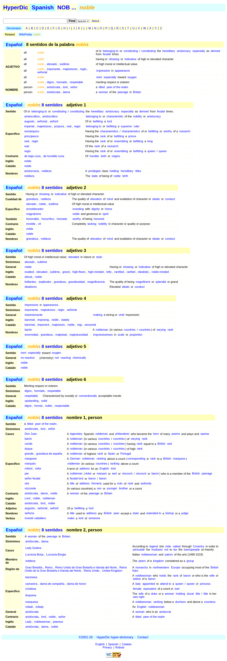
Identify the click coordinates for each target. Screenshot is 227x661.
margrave (31, 458)
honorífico (47, 218)
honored (99, 218)
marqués (30, 463)
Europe (175, 567)
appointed (149, 583)
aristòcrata (31, 503)
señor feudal (32, 478)
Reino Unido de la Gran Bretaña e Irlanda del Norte (76, 569)
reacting (66, 357)
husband (156, 549)
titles (138, 171)
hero (156, 433)
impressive (103, 70)
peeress (58, 621)
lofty (109, 271)
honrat (38, 405)
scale (121, 334)
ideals (156, 199)
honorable (32, 218)
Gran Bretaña (33, 567)
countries (129, 329)
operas (204, 433)
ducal (190, 593)
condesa (30, 588)
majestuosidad (79, 334)
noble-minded (160, 271)
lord (65, 87)
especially (199, 50)
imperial (29, 126)
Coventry (198, 546)
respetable (76, 82)
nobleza (46, 171)
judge (184, 513)
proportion (135, 334)
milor (38, 468)
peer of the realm (117, 87)
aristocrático (50, 116)
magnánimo (33, 213)
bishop (169, 513)
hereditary (168, 50)
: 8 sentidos (45, 104)
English (104, 468)
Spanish (43, 7)
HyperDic (15, 7)
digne (28, 405)
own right (138, 596)
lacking (91, 223)
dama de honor (76, 583)
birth (103, 156)
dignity (96, 208)
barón (28, 329)
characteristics (109, 131)
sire (27, 483)
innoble (30, 223)
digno (50, 82)
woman (103, 92)
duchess (180, 601)
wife (211, 575)
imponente (53, 69)
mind (110, 199)
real (69, 126)
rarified (131, 271)
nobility (137, 116)
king (150, 141)
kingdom (158, 560)
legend (154, 546)
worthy (168, 131)
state (95, 175)
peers (142, 560)
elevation (96, 199)
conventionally (88, 395)
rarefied (119, 271)
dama (66, 92)
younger (112, 488)
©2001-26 (86, 637)
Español (14, 44)
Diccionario (14, 28)
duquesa (30, 595)
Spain (111, 453)
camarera (31, 583)
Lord (27, 498)
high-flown (78, 271)
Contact (142, 637)
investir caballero (35, 518)
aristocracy (184, 50)
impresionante (34, 314)
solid (44, 400)
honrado (62, 82)
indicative (130, 59)
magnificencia (96, 281)
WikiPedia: (29, 34)
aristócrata (53, 87)
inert (99, 77)
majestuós (58, 324)
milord (28, 468)
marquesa (31, 601)
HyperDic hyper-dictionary (115, 637)
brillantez (30, 281)
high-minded (96, 271)
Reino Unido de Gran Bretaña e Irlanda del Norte (86, 567)
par (27, 473)
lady (137, 583)
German (75, 458)
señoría (29, 513)
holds (162, 575)
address (85, 468)
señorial (42, 72)
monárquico (31, 131)
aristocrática (32, 116)
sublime (64, 64)
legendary (76, 433)
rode (168, 546)
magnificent (143, 281)
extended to (153, 513)
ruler (136, 126)
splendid (160, 281)
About (95, 21)
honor (108, 208)
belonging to (110, 50)
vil (39, 223)
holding (114, 171)
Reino (48, 567)
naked (177, 546)
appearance (122, 70)
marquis (102, 473)
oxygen (132, 77)
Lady (28, 621)
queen (151, 151)
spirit (106, 213)
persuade (139, 549)
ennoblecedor (34, 208)
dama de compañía (52, 583)
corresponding (136, 458)
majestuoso (70, 69)
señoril (54, 121)
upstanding (31, 400)
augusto (29, 121)
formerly (97, 483)
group (190, 560)
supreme (126, 126)
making (98, 314)
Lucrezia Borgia (56, 554)
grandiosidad (76, 281)
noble (27, 161)
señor (73, 87)
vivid (121, 314)
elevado (52, 64)
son (99, 488)
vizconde (30, 488)
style (99, 257)
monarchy (141, 567)
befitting (98, 121)
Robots (119, 647)
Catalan (127, 644)
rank (103, 136)
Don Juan (31, 433)
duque (29, 448)
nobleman (102, 329)
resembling (121, 141)
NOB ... (66, 7)
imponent (43, 324)
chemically (79, 357)
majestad (61, 334)
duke (88, 473)
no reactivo (28, 357)
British (161, 443)
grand (66, 271)
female (137, 588)
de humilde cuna (53, 156)
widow (137, 578)
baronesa (31, 577)
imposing (43, 319)
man (120, 483)
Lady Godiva (33, 547)
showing (114, 59)
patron (169, 554)
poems (175, 433)
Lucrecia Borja (34, 554)
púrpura (59, 126)
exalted (29, 271)
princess (205, 583)
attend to (165, 583)
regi (79, 324)
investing (78, 208)
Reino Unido (91, 570)
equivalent (149, 588)
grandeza (32, 199)
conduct (170, 199)
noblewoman (149, 554)
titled (102, 87)
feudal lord (76, 478)
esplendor (45, 281)
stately (65, 319)
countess (209, 601)
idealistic (143, 271)
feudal (107, 54)
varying (161, 329)
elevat (28, 276)
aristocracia (31, 171)
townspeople (192, 549)
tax (175, 549)
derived (215, 50)
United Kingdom (112, 570)
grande (29, 453)
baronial (30, 319)
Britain (137, 92)
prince (132, 136)
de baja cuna (32, 156)
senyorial (90, 324)
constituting (131, 50)
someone (94, 518)
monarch (184, 131)
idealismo (31, 286)
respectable (62, 405)
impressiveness (103, 334)
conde (28, 443)
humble (94, 156)
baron (155, 473)
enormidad (31, 334)
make (70, 518)
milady (39, 606)
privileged (94, 171)
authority (146, 483)
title (72, 483)
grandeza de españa (49, 453)
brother (123, 488)
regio (83, 69)
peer (116, 513)
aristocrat (165, 611)
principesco (31, 136)
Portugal (125, 453)
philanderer (122, 433)
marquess (179, 458)
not (57, 357)
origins (116, 156)
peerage (123, 92)
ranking (101, 458)
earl (169, 443)
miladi (29, 606)
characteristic (115, 116)
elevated (73, 257)
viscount (127, 473)
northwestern (161, 567)
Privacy (107, 647)
